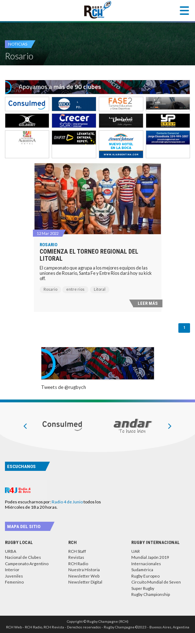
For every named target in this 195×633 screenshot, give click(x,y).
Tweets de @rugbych (63, 387)
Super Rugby (142, 588)
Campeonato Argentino (26, 563)
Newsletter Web (83, 576)
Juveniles (14, 576)
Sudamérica (142, 569)
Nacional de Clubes (23, 557)
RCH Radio (78, 563)
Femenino (14, 582)
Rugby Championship (150, 594)
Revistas (76, 557)
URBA (10, 551)
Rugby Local (19, 542)
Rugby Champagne (97, 10)
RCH (72, 542)
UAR (135, 551)
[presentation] (25, 426)
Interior (12, 569)
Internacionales (146, 563)
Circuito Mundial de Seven (156, 582)
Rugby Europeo (145, 576)
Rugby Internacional (155, 542)
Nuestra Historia (84, 569)
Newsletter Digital (85, 582)
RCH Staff (77, 551)
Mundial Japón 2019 (150, 557)
